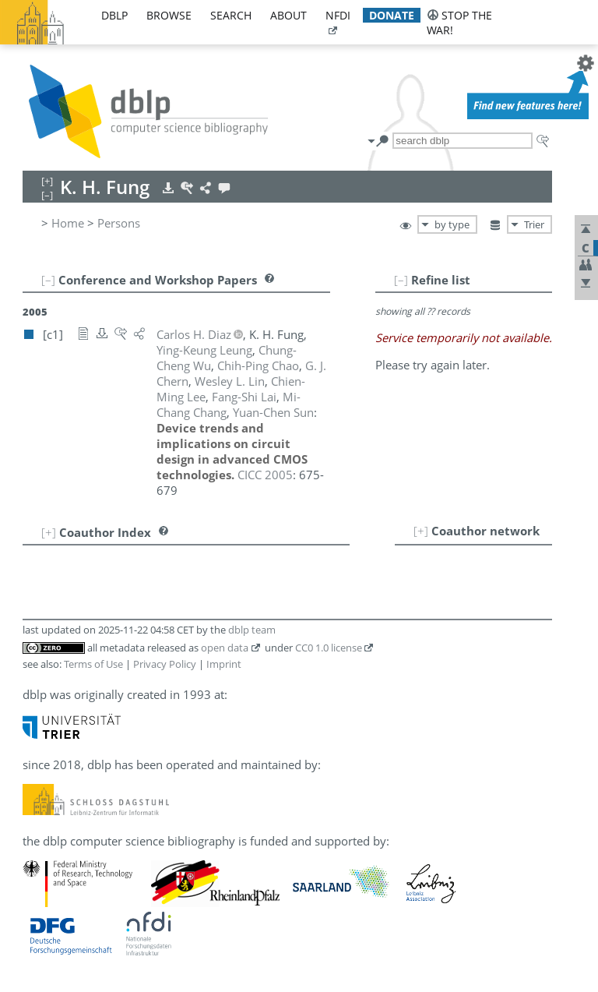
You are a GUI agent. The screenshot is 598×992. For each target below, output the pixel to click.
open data (224, 648)
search (231, 15)
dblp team (252, 630)
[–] (401, 280)
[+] (420, 530)
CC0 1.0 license (328, 648)
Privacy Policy (164, 664)
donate (391, 15)
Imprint (223, 664)
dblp (114, 15)
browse (169, 15)
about (288, 15)
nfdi (337, 15)
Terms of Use (93, 664)
